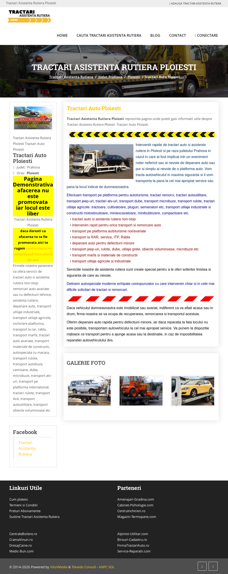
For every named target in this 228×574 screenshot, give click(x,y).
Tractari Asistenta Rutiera (71, 77)
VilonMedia (58, 567)
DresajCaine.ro (20, 545)
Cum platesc (18, 499)
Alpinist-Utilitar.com (132, 533)
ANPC (103, 567)
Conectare (206, 35)
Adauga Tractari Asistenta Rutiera (195, 3)
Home (62, 35)
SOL (111, 567)
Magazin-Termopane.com (136, 516)
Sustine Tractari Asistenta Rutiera (34, 516)
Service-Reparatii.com (134, 551)
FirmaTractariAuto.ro (133, 545)
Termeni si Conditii (23, 505)
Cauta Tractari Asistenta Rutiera (109, 35)
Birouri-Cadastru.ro (132, 539)
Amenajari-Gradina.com (135, 499)
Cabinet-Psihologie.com (135, 505)
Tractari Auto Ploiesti (94, 108)
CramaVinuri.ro (21, 539)
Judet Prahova (110, 77)
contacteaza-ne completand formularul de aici (33, 254)
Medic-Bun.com (21, 551)
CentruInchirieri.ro (131, 511)
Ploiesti (134, 77)
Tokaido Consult (84, 567)
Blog (155, 35)
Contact (177, 35)
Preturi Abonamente (25, 511)
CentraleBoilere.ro (23, 533)
